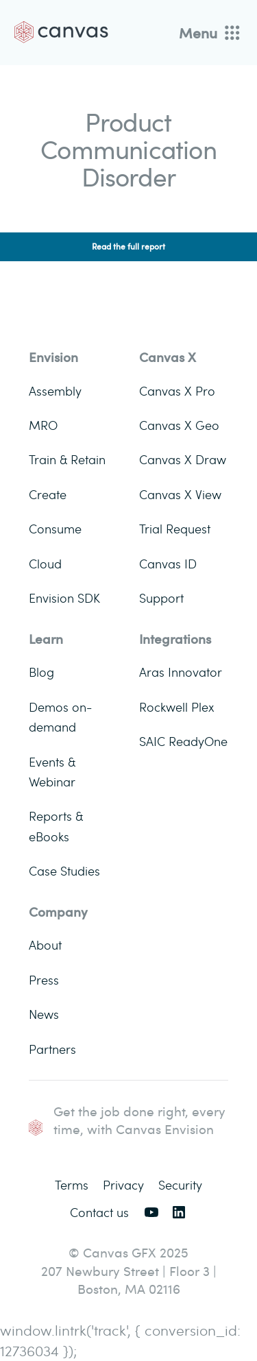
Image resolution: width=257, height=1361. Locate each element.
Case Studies (64, 870)
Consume (55, 528)
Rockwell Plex (176, 706)
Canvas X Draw (182, 459)
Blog (41, 671)
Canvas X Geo (179, 424)
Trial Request (174, 528)
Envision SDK (64, 597)
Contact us (99, 1211)
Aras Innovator (180, 671)
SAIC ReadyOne (183, 740)
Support (161, 597)
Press (44, 979)
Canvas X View (180, 494)
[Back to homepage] (61, 32)
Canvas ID (168, 563)
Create (47, 494)
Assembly (55, 390)
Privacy (123, 1184)
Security (180, 1184)
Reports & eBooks (56, 825)
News (44, 1013)
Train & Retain (67, 459)
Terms (71, 1184)
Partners (52, 1048)
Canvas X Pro (177, 390)
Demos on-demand (60, 716)
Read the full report (128, 246)
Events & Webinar (52, 771)
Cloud (45, 563)
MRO (43, 424)
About (45, 944)
